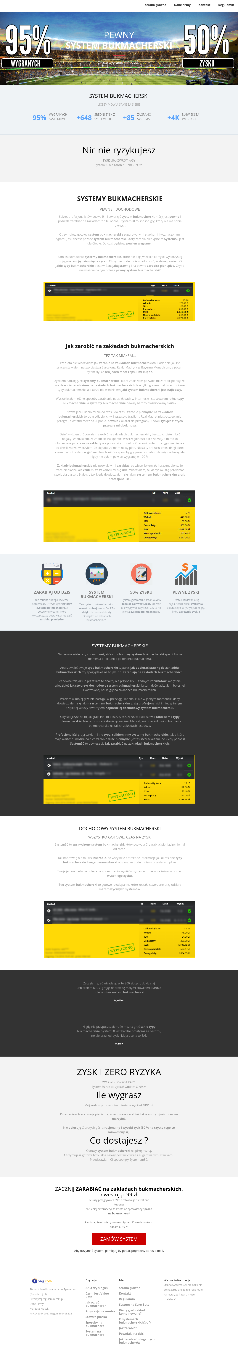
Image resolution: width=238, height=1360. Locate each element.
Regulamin (226, 5)
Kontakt (204, 5)
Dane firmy (182, 5)
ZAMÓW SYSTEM (119, 1238)
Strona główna (155, 5)
